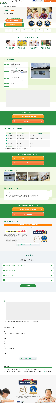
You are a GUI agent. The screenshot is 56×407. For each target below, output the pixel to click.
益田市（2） (6, 348)
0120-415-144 (21, 72)
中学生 (42, 3)
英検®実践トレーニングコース (24, 369)
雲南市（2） (12, 333)
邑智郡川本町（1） (24, 333)
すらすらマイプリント (16, 78)
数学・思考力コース (42, 369)
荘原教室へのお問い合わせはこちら (28, 116)
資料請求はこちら (28, 121)
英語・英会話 (14, 76)
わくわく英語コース (48, 371)
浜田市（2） (6, 343)
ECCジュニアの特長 (16, 3)
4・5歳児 (26, 3)
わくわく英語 (21, 80)
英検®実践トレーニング (16, 77)
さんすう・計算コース (34, 369)
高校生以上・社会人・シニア (48, 3)
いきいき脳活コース (40, 371)
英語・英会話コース (7, 369)
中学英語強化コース (15, 369)
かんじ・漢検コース (7, 371)
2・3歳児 (22, 3)
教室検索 (11, 3)
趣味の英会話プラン (32, 371)
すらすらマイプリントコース (16, 371)
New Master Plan (25, 371)
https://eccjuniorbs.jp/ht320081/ (17, 85)
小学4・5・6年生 (37, 3)
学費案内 (54, 3)
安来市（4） (6, 353)
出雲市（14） (6, 333)
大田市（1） (17, 333)
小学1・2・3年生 (31, 3)
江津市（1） (6, 338)
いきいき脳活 (14, 80)
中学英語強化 (21, 76)
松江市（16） (12, 348)
